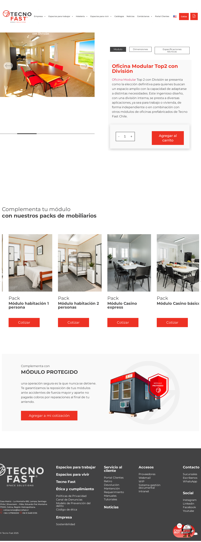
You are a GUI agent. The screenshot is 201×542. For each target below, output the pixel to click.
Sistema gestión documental (149, 486)
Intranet (144, 491)
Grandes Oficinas (91, 29)
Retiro (108, 481)
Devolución (111, 485)
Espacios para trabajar (60, 16)
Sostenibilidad (65, 524)
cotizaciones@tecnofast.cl (16, 510)
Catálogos (119, 16)
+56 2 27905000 (11, 513)
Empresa (40, 16)
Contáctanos (144, 16)
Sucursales (190, 474)
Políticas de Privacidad (71, 496)
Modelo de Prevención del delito (73, 504)
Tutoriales (110, 499)
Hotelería (82, 16)
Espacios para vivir (101, 16)
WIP (141, 481)
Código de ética (66, 509)
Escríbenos (190, 477)
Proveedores (147, 474)
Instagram (190, 500)
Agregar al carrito (168, 138)
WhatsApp (190, 481)
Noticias (130, 16)
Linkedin (188, 503)
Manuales (110, 495)
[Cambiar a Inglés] (175, 16)
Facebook (189, 507)
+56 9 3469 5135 (29, 513)
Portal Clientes (162, 16)
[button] (118, 49)
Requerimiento (114, 492)
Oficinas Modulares (53, 29)
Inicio (35, 29)
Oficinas (73, 29)
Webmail (145, 477)
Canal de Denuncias (69, 499)
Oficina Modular (124, 79)
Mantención (112, 488)
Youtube (188, 511)
